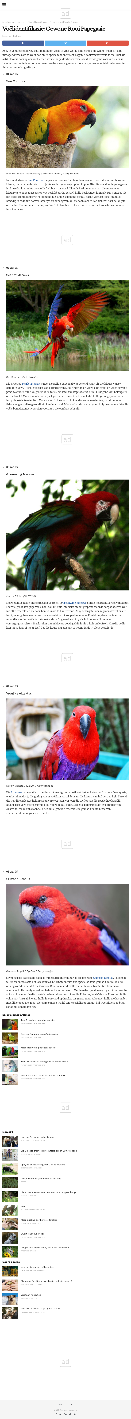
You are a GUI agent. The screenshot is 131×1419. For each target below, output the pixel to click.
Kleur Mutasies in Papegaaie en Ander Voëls (44, 1061)
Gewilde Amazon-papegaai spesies (39, 1034)
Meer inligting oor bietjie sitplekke (39, 1220)
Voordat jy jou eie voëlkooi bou (37, 1267)
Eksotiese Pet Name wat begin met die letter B (46, 1281)
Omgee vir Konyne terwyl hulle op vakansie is (45, 1247)
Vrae (23, 1206)
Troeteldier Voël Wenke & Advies (64, 22)
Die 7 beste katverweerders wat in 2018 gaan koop (48, 1192)
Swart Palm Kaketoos (32, 1233)
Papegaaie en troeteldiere (14, 22)
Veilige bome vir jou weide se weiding (41, 1178)
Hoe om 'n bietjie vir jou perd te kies (40, 1308)
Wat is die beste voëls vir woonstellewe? (43, 1075)
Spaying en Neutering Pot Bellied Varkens (43, 1164)
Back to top (65, 1405)
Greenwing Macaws (74, 602)
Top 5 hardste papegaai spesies (38, 1020)
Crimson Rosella (103, 977)
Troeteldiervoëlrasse (37, 22)
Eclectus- (16, 792)
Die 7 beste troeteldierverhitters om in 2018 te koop (49, 1150)
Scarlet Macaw (31, 383)
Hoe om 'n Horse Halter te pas (37, 1137)
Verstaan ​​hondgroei (31, 1295)
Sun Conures (35, 180)
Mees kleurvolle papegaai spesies (39, 1047)
